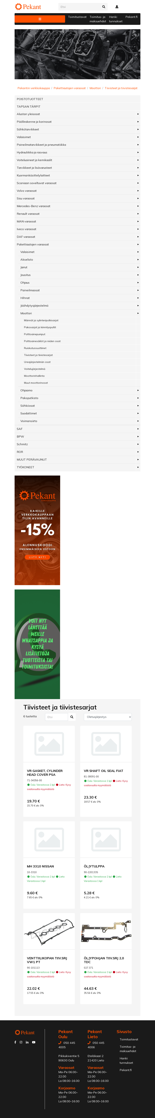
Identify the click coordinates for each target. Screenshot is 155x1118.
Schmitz (22, 444)
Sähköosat (27, 405)
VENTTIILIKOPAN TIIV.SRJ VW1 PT (47, 960)
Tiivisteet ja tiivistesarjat (121, 88)
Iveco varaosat (26, 229)
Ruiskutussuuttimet (35, 348)
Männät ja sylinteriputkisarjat (41, 320)
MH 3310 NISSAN (40, 866)
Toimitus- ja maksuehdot (98, 19)
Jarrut (23, 267)
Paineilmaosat (30, 290)
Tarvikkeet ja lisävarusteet (34, 167)
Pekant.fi (131, 17)
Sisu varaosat (26, 198)
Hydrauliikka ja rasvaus (32, 152)
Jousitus (25, 275)
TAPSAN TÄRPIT (28, 106)
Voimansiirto (28, 421)
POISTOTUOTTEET (30, 99)
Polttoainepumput (34, 334)
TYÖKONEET (25, 467)
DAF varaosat (26, 237)
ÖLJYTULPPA (94, 866)
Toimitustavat (77, 17)
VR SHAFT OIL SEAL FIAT (103, 771)
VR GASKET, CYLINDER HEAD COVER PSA (45, 773)
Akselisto (26, 259)
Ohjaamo (26, 390)
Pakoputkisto (29, 398)
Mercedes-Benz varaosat (33, 206)
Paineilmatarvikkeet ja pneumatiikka (41, 144)
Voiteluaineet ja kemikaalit (34, 160)
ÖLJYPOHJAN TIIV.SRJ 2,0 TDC (104, 960)
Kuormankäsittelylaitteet (33, 175)
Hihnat (25, 298)
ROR (20, 452)
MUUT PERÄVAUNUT (32, 459)
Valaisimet (24, 137)
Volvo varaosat (27, 190)
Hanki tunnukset (116, 19)
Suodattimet (28, 413)
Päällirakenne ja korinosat (34, 121)
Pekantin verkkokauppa (34, 88)
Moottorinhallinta (34, 375)
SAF (19, 429)
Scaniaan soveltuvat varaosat (37, 183)
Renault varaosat (28, 213)
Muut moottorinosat (36, 382)
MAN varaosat (26, 221)
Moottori (95, 88)
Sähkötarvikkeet (28, 129)
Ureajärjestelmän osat (37, 362)
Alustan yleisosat (28, 114)
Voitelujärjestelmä (34, 369)
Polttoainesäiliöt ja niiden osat (42, 341)
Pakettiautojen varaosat (70, 88)
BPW (20, 436)
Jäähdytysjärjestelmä (34, 305)
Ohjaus (25, 282)
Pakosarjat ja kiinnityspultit (40, 327)
